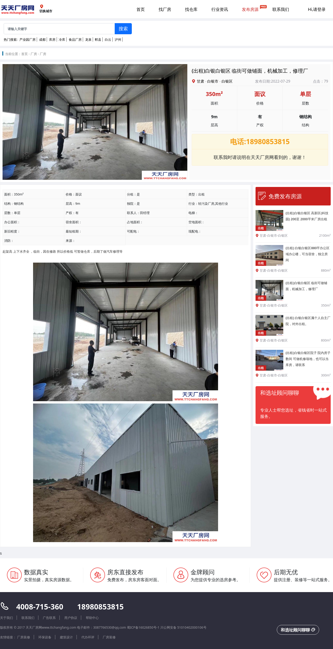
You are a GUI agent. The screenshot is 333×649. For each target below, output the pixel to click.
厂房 (34, 54)
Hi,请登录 (317, 9)
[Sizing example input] (59, 28)
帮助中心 (92, 617)
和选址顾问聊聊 (298, 630)
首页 (140, 9)
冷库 (62, 39)
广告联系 (49, 617)
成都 (42, 39)
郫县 (98, 39)
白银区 (227, 81)
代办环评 (87, 637)
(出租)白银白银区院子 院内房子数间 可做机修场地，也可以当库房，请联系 (308, 359)
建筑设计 (66, 637)
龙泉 (88, 39)
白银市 (212, 81)
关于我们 (6, 617)
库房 (52, 39)
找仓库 (191, 9)
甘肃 (200, 81)
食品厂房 (75, 39)
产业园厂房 (27, 39)
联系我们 (280, 9)
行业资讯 (219, 9)
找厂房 (165, 9)
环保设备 (44, 637)
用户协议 (70, 617)
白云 (108, 39)
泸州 (118, 39)
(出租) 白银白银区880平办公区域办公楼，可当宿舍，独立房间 (308, 254)
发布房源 (250, 9)
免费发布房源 (280, 196)
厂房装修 (23, 637)
